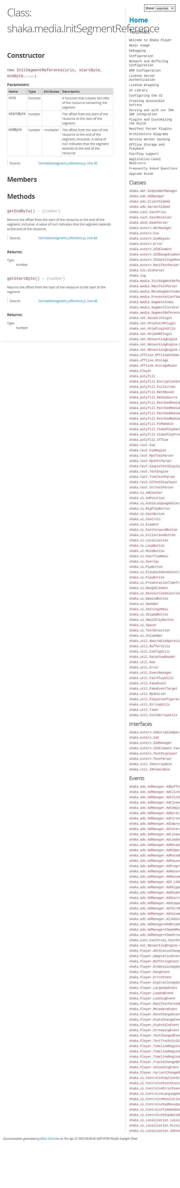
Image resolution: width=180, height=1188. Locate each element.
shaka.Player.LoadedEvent (151, 993)
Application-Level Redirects (145, 161)
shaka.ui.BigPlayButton (149, 509)
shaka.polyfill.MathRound (151, 392)
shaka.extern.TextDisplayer (153, 753)
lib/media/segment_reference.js (62, 163)
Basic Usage (139, 45)
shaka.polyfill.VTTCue (148, 440)
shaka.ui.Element (144, 524)
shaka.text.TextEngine (148, 471)
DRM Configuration (145, 70)
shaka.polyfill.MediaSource (153, 397)
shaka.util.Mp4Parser (147, 694)
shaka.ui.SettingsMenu (148, 609)
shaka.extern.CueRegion (149, 238)
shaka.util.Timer (144, 710)
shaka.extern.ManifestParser (154, 265)
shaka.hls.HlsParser (147, 270)
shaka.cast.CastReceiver (150, 217)
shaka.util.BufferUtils (149, 646)
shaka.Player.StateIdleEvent (154, 1025)
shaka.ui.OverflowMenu (148, 556)
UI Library (138, 90)
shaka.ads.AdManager (147, 196)
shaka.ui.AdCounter (146, 493)
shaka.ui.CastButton (147, 514)
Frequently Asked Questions (153, 168)
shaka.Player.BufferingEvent (154, 961)
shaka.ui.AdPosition (147, 498)
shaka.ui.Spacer (143, 625)
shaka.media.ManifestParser (153, 286)
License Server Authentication (142, 78)
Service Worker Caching (149, 139)
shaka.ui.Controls (145, 519)
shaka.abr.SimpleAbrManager (153, 191)
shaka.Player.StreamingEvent (154, 1030)
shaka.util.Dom (142, 662)
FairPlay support (144, 154)
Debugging (137, 51)
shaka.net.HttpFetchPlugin (152, 323)
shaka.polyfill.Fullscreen (152, 387)
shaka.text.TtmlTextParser (152, 477)
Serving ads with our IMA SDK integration (151, 112)
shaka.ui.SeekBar (144, 604)
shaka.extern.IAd (144, 738)
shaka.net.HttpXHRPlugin (150, 334)
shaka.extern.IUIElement (150, 249)
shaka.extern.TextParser (150, 759)
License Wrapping (144, 85)
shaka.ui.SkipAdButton (148, 614)
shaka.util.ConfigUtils (149, 651)
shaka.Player (140, 371)
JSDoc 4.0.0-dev (49, 1139)
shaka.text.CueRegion (147, 450)
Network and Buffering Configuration (148, 63)
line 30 (92, 163)
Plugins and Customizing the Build (150, 121)
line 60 (92, 238)
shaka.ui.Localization (148, 540)
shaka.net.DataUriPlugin (150, 318)
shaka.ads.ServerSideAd (149, 207)
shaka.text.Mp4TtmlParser (151, 456)
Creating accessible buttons (147, 103)
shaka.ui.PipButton (146, 567)
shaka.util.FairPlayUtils (151, 678)
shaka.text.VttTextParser (151, 487)
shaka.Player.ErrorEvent (150, 977)
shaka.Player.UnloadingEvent (154, 1067)
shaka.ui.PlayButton (147, 577)
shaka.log (137, 276)
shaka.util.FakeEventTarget (153, 689)
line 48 (92, 301)
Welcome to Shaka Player (150, 40)
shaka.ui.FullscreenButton (152, 535)
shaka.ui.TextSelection (149, 630)
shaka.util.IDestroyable (150, 764)
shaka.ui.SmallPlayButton (151, 620)
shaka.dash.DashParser (148, 223)
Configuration (141, 56)
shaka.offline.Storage (148, 360)
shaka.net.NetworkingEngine (153, 339)
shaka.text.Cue (142, 445)
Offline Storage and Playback (147, 147)
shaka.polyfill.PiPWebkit (151, 424)
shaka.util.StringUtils (149, 704)
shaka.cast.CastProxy (147, 212)
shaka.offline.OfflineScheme (154, 355)
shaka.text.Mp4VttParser (150, 461)
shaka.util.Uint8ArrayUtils (153, 715)
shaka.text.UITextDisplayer (153, 482)
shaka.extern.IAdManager (150, 743)
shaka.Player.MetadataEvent (153, 1009)
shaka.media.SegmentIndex (151, 302)
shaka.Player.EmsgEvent (149, 972)
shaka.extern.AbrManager (150, 228)
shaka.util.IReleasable (149, 769)
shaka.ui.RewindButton (148, 599)
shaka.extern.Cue (144, 233)
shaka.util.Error (144, 667)
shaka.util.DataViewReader (152, 657)
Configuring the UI (146, 96)
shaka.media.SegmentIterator (154, 307)
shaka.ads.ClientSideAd (149, 201)
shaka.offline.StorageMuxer (153, 366)
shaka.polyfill (142, 376)
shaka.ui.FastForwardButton (153, 530)
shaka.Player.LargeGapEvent (153, 988)
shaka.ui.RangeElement (148, 588)
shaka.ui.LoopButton (147, 546)
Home (138, 19)
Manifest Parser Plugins (150, 129)
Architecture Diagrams (148, 134)
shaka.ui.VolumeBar (146, 636)
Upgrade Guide (141, 174)
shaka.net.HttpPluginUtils (152, 329)
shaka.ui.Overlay (144, 561)
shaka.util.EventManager (150, 673)
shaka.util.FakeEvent (147, 683)
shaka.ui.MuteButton (147, 551)
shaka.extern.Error (146, 244)
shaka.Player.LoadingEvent (152, 998)
